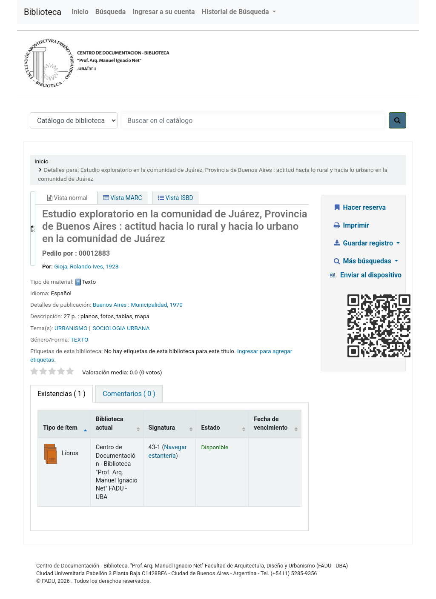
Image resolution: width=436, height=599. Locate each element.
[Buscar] (397, 120)
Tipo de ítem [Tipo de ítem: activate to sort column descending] (60, 427)
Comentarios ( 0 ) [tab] (129, 394)
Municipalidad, (149, 304)
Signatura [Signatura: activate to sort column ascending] (162, 427)
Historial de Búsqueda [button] (236, 12)
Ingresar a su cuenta (163, 12)
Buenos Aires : (111, 304)
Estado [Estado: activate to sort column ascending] (210, 427)
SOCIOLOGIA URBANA (120, 328)
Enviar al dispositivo (371, 275)
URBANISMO (70, 328)
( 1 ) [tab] (61, 394)
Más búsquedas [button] (363, 261)
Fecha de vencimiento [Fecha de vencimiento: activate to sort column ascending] (270, 423)
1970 (176, 304)
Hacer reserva (359, 207)
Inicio (80, 12)
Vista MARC (122, 197)
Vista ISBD (175, 197)
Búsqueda (110, 12)
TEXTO (80, 339)
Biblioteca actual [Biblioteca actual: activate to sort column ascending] (109, 423)
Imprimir (351, 225)
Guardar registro (364, 243)
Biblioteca (42, 12)
